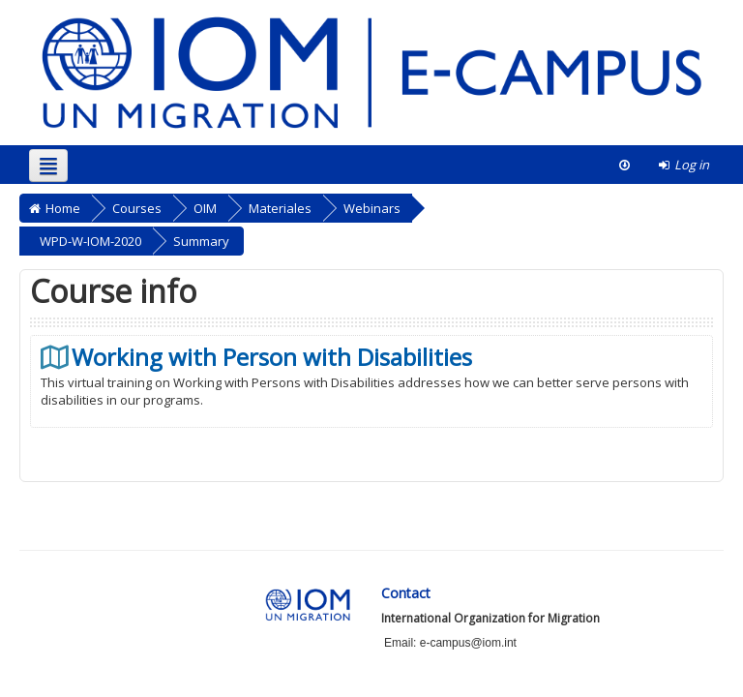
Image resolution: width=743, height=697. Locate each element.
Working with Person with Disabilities (272, 357)
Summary (201, 241)
